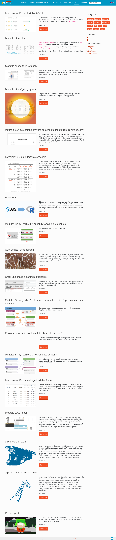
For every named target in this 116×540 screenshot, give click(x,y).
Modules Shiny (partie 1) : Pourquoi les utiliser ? (31, 354)
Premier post (12, 512)
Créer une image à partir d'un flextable (26, 276)
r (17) (95, 25)
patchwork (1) (105, 22)
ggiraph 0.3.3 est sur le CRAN (21, 471)
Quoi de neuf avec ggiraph (19, 249)
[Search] (95, 3)
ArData (46, 538)
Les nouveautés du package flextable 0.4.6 (28, 379)
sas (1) (105, 25)
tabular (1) (96, 29)
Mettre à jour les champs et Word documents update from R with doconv (44, 129)
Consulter (43, 29)
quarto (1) (89, 25)
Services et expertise (37, 2)
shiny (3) (89, 29)
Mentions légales (68, 538)
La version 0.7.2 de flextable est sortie (25, 156)
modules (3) (105, 19)
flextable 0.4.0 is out (16, 412)
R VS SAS (10, 196)
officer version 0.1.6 (15, 441)
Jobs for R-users (92, 53)
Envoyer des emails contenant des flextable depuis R (34, 332)
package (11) (97, 22)
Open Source (68, 2)
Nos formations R (54, 2)
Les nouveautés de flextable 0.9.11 (24, 13)
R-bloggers (90, 47)
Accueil (24, 2)
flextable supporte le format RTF (22, 65)
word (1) (103, 29)
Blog (76, 2)
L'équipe (83, 2)
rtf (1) (100, 25)
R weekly (89, 49)
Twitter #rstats (91, 51)
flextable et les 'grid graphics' (20, 88)
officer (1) (89, 22)
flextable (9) (90, 19)
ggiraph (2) (97, 19)
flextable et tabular (15, 38)
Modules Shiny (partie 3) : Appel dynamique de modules (35, 223)
